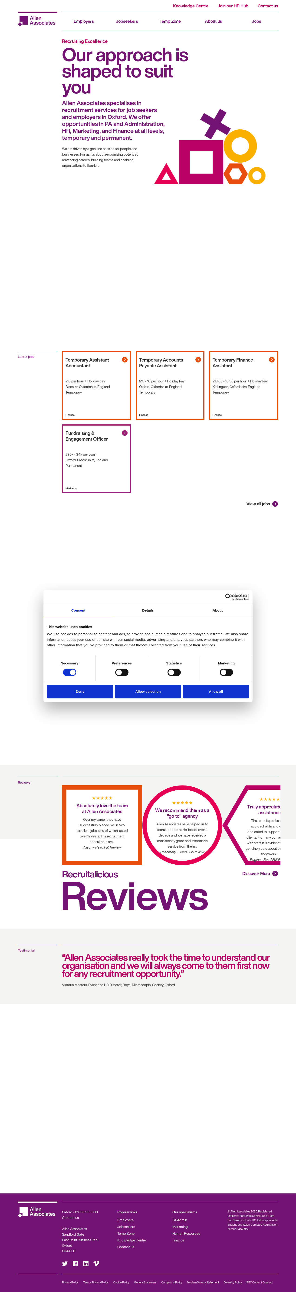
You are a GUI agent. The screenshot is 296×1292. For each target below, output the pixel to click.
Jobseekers (127, 21)
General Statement (145, 1282)
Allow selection (148, 691)
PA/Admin (179, 1219)
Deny (80, 691)
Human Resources (186, 1233)
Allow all (216, 691)
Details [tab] (148, 610)
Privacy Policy (70, 1282)
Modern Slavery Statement (203, 1282)
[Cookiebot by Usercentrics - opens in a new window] (228, 596)
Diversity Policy (233, 1282)
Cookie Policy (121, 1282)
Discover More (256, 873)
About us (213, 21)
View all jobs (258, 504)
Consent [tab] (78, 610)
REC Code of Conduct (260, 1282)
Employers (84, 21)
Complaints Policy (171, 1282)
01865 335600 (86, 1212)
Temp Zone (170, 21)
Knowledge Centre (190, 6)
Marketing (180, 1226)
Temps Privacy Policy (96, 1282)
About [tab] (218, 610)
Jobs (256, 21)
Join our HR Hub (233, 6)
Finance (178, 1240)
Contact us (268, 6)
